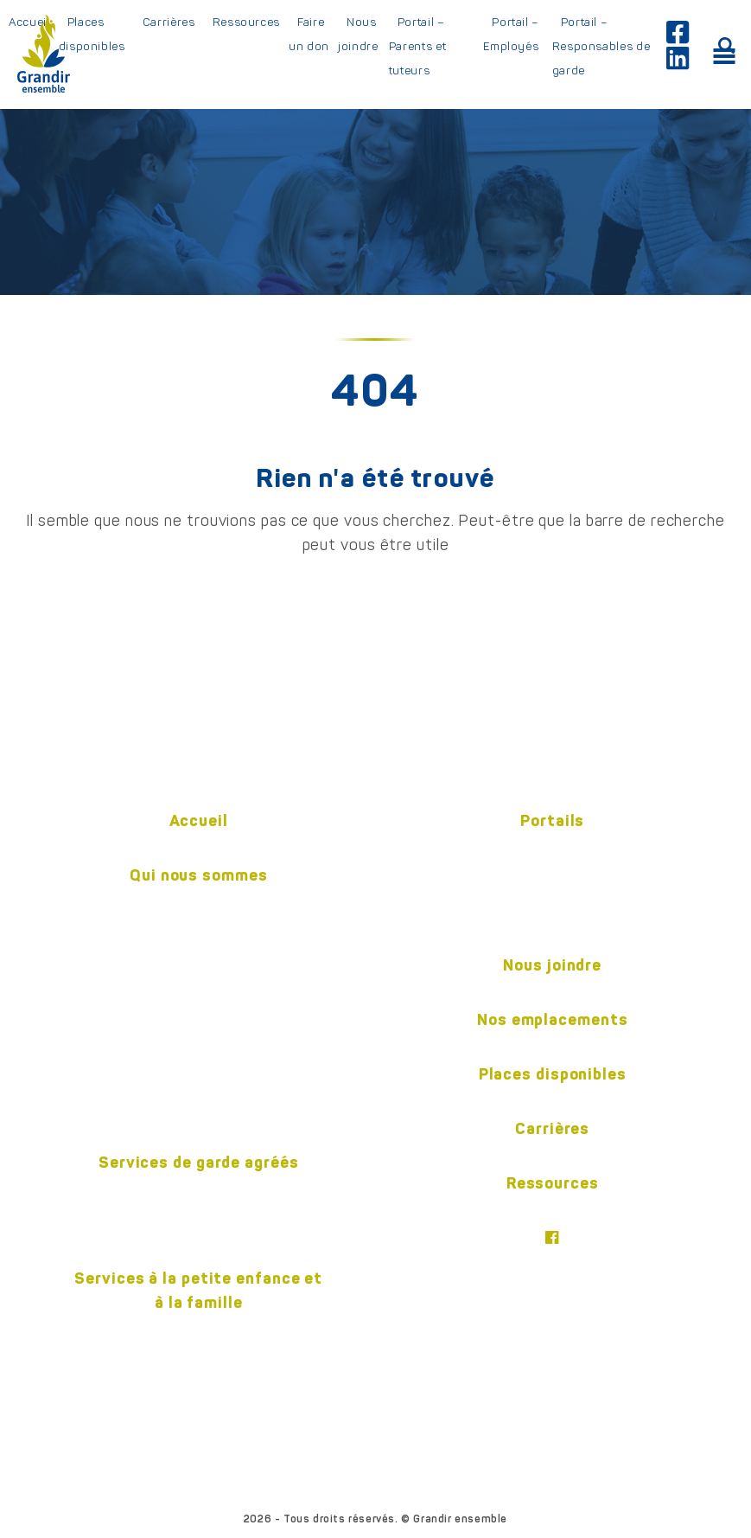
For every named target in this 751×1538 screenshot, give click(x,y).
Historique (199, 932)
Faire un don (309, 34)
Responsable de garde (552, 906)
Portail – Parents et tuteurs (418, 46)
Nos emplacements (552, 1019)
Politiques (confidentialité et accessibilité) (199, 1103)
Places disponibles (92, 34)
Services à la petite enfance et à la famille (198, 1290)
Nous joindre (358, 34)
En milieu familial (198, 1191)
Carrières (169, 22)
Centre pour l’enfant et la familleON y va (198, 1343)
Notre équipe (198, 961)
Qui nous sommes (199, 875)
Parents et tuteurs (552, 878)
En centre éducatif (198, 1219)
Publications (199, 1046)
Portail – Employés (510, 34)
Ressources (247, 22)
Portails (552, 820)
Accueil (198, 820)
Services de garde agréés (199, 1162)
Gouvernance (198, 1018)
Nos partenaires (199, 1075)
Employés (552, 849)
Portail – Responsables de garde (601, 46)
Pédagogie (198, 989)
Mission (198, 903)
